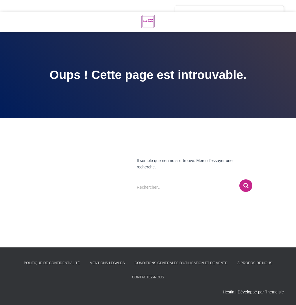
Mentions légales (107, 263)
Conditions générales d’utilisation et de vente (180, 263)
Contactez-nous (148, 277)
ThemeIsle (274, 292)
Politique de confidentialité (52, 263)
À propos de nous (254, 263)
